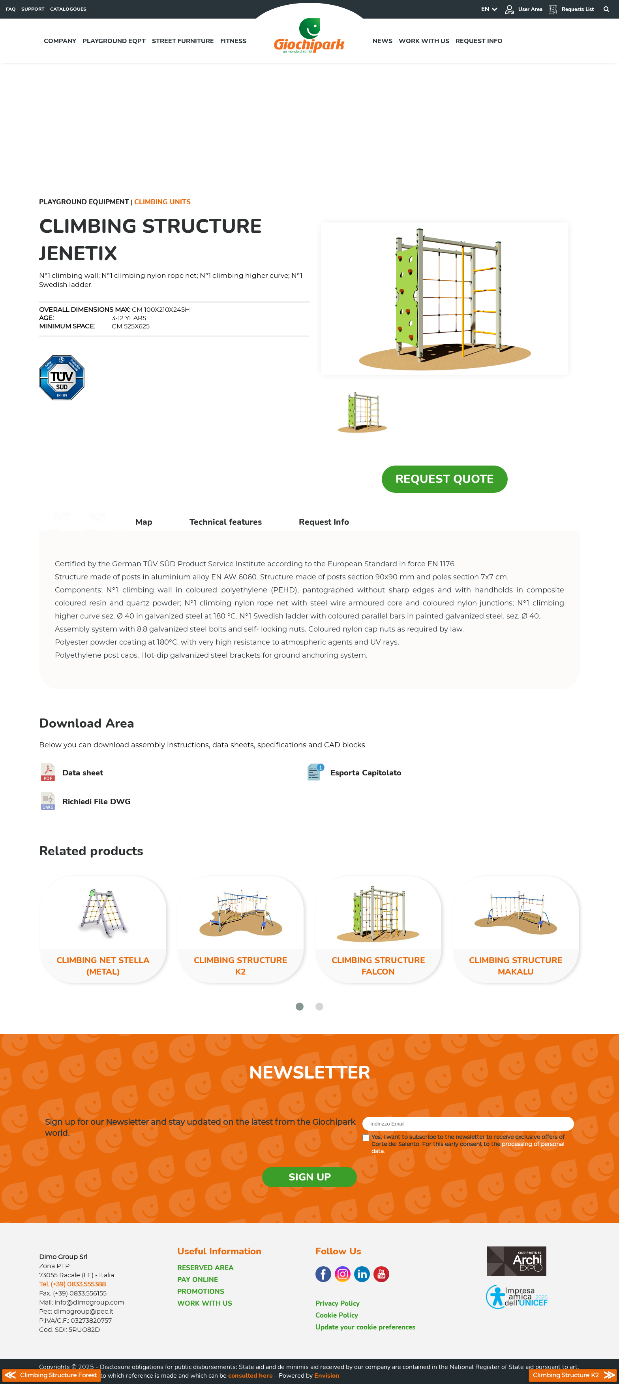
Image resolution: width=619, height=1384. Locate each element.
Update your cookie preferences (365, 1327)
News (382, 41)
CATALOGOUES (68, 9)
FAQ (11, 9)
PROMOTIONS (200, 1291)
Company (60, 41)
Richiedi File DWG (85, 801)
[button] (300, 1006)
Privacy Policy (337, 1303)
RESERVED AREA (205, 1268)
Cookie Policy (336, 1315)
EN (485, 9)
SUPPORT (33, 9)
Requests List (571, 9)
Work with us (424, 41)
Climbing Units (162, 202)
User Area (523, 9)
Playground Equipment (84, 202)
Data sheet (71, 772)
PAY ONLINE (197, 1279)
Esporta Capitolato (354, 772)
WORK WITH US (204, 1303)
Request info (479, 41)
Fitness (233, 41)
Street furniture (183, 41)
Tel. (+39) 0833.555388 (72, 1284)
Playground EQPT (114, 41)
